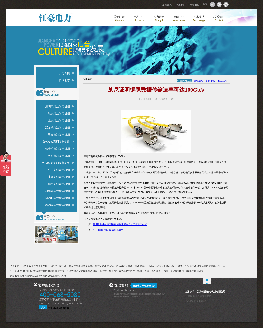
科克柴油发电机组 (59, 155)
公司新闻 (64, 73)
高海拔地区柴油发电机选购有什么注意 (87, 271)
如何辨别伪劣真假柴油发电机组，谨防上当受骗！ (135, 271)
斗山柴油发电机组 (59, 169)
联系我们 (180, 4)
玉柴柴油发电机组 (59, 134)
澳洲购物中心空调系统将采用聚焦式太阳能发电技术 (120, 224)
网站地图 (194, 4)
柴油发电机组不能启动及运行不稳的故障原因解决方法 (38, 275)
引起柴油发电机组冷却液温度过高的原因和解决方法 (37, 271)
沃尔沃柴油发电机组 (57, 127)
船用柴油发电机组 (59, 183)
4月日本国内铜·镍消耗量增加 (108, 230)
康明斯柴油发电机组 (57, 106)
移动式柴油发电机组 (57, 205)
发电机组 (198, 80)
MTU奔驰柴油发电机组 (56, 162)
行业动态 (64, 80)
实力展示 (159, 18)
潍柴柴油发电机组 (59, 113)
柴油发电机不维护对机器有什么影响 (135, 266)
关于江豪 (119, 18)
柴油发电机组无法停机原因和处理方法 (205, 266)
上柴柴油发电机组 (59, 120)
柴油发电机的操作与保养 (169, 266)
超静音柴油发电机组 (57, 190)
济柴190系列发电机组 (56, 141)
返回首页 (167, 4)
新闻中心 (179, 18)
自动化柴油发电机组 (57, 198)
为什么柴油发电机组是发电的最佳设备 (183, 271)
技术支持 (199, 18)
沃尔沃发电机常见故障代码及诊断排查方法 (91, 266)
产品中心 (139, 18)
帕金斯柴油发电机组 (57, 148)
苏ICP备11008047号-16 (197, 301)
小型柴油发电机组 (59, 176)
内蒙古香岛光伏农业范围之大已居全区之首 (44, 266)
